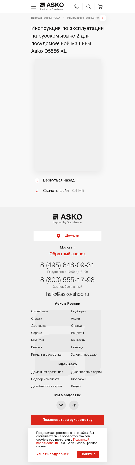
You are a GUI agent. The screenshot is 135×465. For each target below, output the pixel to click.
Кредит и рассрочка (46, 354)
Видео (76, 386)
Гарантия (37, 340)
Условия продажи (84, 354)
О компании (39, 311)
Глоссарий (78, 379)
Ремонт (36, 347)
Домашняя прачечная (47, 372)
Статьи (76, 326)
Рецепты (77, 333)
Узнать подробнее (52, 454)
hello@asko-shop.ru (67, 294)
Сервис (36, 333)
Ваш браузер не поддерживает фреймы (68, 115)
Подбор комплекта (45, 379)
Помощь (77, 347)
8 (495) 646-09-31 (67, 266)
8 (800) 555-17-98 (67, 280)
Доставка (38, 326)
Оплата (36, 318)
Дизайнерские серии (46, 386)
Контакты (78, 340)
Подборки (78, 311)
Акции (75, 318)
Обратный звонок (67, 254)
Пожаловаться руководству (67, 420)
